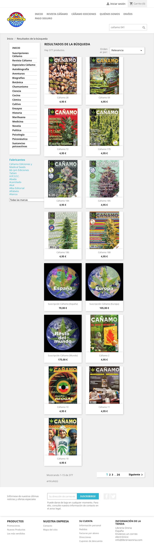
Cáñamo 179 (104, 149)
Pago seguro (43, 18)
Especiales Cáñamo (23, 64)
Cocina (16, 95)
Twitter (113, 496)
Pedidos (83, 529)
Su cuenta (85, 521)
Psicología (18, 134)
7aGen (13, 173)
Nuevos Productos (16, 529)
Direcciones (85, 537)
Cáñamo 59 (104, 97)
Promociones (13, 525)
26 (118, 474)
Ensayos (17, 108)
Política (16, 130)
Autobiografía (20, 69)
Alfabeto (14, 191)
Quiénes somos (110, 14)
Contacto (47, 525)
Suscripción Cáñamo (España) (63, 303)
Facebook (107, 496)
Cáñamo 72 (62, 149)
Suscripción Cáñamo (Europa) (104, 303)
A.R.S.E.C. (14, 176)
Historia (17, 112)
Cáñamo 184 (63, 200)
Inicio (39, 14)
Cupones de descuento (90, 541)
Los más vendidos (16, 533)
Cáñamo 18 (62, 458)
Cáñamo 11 (104, 407)
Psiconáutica (20, 139)
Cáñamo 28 (62, 97)
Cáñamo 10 (62, 407)
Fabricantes (17, 160)
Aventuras (18, 73)
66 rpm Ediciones (19, 170)
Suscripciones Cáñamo (20, 55)
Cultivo (16, 104)
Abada (13, 179)
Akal (11, 185)
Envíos (127, 14)
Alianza (13, 194)
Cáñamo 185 (104, 200)
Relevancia (127, 50)
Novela (16, 126)
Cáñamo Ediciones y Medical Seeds (20, 165)
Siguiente (136, 475)
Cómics (16, 99)
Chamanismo (20, 86)
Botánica (17, 82)
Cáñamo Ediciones (83, 14)
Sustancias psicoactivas (19, 145)
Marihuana (18, 117)
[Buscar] (128, 27)
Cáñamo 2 (104, 355)
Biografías (18, 78)
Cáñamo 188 (104, 252)
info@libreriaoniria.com (128, 540)
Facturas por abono (89, 533)
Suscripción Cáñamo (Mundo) (63, 355)
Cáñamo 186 (63, 252)
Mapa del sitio (50, 529)
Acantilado (15, 182)
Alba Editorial (16, 188)
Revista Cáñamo (57, 14)
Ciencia (16, 91)
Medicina (17, 121)
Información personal (90, 525)
